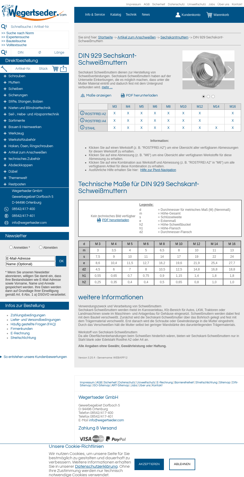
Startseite (105, 37)
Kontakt (237, 4)
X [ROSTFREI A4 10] (183, 120)
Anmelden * (22, 248)
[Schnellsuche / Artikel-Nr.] (39, 26)
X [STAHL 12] (200, 128)
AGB (147, 4)
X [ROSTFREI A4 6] (155, 120)
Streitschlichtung (23, 338)
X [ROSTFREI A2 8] (168, 113)
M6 (155, 106)
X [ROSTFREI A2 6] (155, 113)
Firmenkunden (22, 329)
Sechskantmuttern (174, 37)
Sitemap (224, 382)
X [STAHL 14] (216, 128)
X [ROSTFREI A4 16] (233, 120)
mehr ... (107, 87)
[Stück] (43, 68)
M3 (114, 106)
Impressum (133, 4)
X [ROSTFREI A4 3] (115, 120)
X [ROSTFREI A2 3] (115, 113)
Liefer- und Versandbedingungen (35, 320)
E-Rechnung (20, 333)
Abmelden (50, 248)
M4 (128, 106)
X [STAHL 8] (168, 128)
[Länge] (59, 52)
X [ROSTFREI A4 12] (200, 120)
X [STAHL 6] (155, 128)
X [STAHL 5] (142, 128)
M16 (233, 106)
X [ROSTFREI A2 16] (233, 113)
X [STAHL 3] (115, 128)
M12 (200, 106)
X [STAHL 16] (233, 128)
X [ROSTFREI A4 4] (128, 120)
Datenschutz (176, 4)
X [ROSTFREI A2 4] (128, 113)
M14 (216, 106)
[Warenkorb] (221, 15)
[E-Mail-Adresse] (30, 258)
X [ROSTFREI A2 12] (200, 113)
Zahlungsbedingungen (28, 315)
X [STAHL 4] (128, 128)
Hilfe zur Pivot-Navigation (158, 170)
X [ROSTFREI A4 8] (168, 120)
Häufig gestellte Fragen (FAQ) (33, 324)
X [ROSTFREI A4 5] (142, 120)
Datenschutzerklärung (96, 466)
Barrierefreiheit (184, 382)
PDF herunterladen (113, 220)
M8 (168, 106)
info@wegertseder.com (106, 420)
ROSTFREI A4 (95, 121)
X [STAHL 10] (183, 128)
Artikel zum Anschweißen (136, 37)
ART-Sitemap (120, 385)
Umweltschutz (196, 4)
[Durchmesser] (40, 52)
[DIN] (20, 52)
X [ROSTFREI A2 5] (142, 113)
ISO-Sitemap (101, 385)
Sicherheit (158, 4)
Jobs (211, 4)
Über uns (223, 4)
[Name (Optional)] (30, 263)
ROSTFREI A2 (95, 114)
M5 (141, 106)
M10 (183, 106)
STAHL (90, 128)
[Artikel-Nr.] (22, 68)
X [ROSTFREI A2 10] (183, 113)
